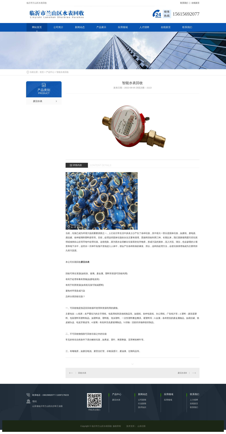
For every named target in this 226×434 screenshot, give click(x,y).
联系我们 (184, 3)
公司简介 (58, 27)
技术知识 (142, 407)
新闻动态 (80, 27)
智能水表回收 (62, 72)
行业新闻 (142, 403)
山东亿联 (142, 426)
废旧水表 (116, 400)
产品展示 (101, 27)
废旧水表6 (182, 373)
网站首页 (37, 27)
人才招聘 (144, 27)
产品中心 (50, 72)
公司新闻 (142, 400)
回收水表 (82, 373)
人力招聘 (194, 400)
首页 (42, 72)
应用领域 (123, 27)
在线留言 (195, 3)
